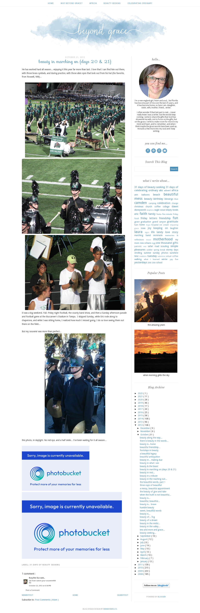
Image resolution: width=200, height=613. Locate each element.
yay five (174, 259)
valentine (161, 256)
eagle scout (159, 210)
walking (138, 259)
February (144, 558)
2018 (140, 406)
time (136, 256)
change (175, 203)
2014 (140, 418)
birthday (158, 198)
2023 (140, 393)
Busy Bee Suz (34, 578)
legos (147, 232)
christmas (138, 206)
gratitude (172, 221)
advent (167, 190)
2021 (140, 396)
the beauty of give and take (153, 491)
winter (165, 259)
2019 (140, 403)
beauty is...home (148, 444)
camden (140, 203)
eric (136, 213)
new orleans (145, 243)
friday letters (149, 218)
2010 (140, 567)
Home (51, 3)
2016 (140, 412)
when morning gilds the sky (156, 375)
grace (137, 221)
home (142, 224)
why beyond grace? (71, 3)
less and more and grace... (152, 529)
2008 (140, 574)
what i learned (152, 259)
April (142, 552)
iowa (143, 228)
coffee (157, 206)
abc (161, 190)
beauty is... (145, 498)
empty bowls (172, 210)
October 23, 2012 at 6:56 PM (40, 586)
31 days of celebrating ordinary (156, 188)
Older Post (122, 595)
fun (175, 218)
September (145, 536)
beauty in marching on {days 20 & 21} (158, 469)
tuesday (152, 256)
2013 (140, 422)
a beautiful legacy (148, 453)
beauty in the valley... (150, 526)
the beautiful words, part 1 (152, 482)
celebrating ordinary (140, 3)
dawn (175, 206)
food (136, 218)
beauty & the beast (149, 466)
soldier (150, 250)
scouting (165, 246)
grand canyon (159, 221)
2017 (140, 409)
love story (171, 232)
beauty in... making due (151, 460)
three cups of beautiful (151, 485)
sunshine (174, 253)
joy (149, 228)
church (149, 206)
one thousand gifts (167, 242)
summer (147, 253)
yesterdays (140, 262)
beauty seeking (112, 3)
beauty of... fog (147, 517)
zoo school (157, 262)
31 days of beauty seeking (45, 565)
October (144, 434)
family (151, 213)
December (145, 428)
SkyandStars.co (110, 609)
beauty (148, 198)
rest (144, 246)
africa (93, 3)
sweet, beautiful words (150, 510)
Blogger (162, 597)
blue (176, 199)
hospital (154, 225)
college (166, 206)
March (143, 555)
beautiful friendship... (150, 447)
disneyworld (140, 210)
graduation (146, 221)
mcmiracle (157, 235)
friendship (165, 218)
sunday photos (160, 253)
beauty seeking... (148, 533)
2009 (140, 571)
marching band (142, 235)
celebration (163, 203)
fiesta (158, 214)
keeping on (160, 228)
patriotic (138, 246)
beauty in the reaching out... (153, 479)
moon (148, 240)
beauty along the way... (151, 437)
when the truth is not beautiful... (155, 494)
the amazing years (156, 325)
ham (136, 225)
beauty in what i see (149, 463)
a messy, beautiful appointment (155, 488)
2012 (140, 425)
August (144, 539)
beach (156, 194)
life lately (157, 232)
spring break (159, 250)
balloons (146, 194)
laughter (174, 228)
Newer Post (27, 595)
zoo (149, 262)
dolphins (150, 210)
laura (138, 232)
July (142, 542)
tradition (143, 256)
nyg (153, 243)
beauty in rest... (147, 472)
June (142, 545)
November (145, 431)
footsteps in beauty (149, 450)
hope (148, 225)
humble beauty (147, 507)
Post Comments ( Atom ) (47, 599)
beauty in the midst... (150, 523)
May (142, 548)
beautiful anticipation (150, 456)
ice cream (164, 225)
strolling (138, 253)
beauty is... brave (148, 504)
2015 (140, 415)
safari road (153, 246)
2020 (140, 399)
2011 (140, 564)
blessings (169, 199)
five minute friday (170, 214)
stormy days (172, 249)
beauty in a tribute (149, 476)
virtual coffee (172, 256)
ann (136, 194)
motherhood (163, 239)
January (144, 561)
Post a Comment (33, 590)
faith (143, 214)
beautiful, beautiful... (150, 501)
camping (152, 203)
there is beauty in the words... (154, 441)
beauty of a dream (148, 520)
